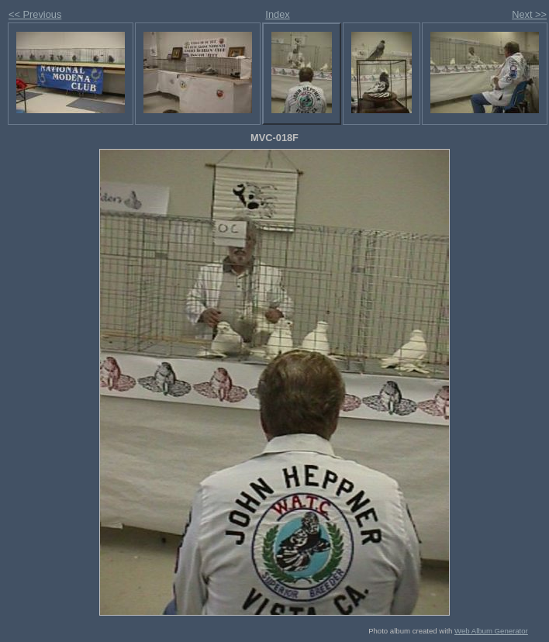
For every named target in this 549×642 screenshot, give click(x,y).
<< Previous (35, 14)
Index (277, 14)
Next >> (529, 14)
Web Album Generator (491, 630)
